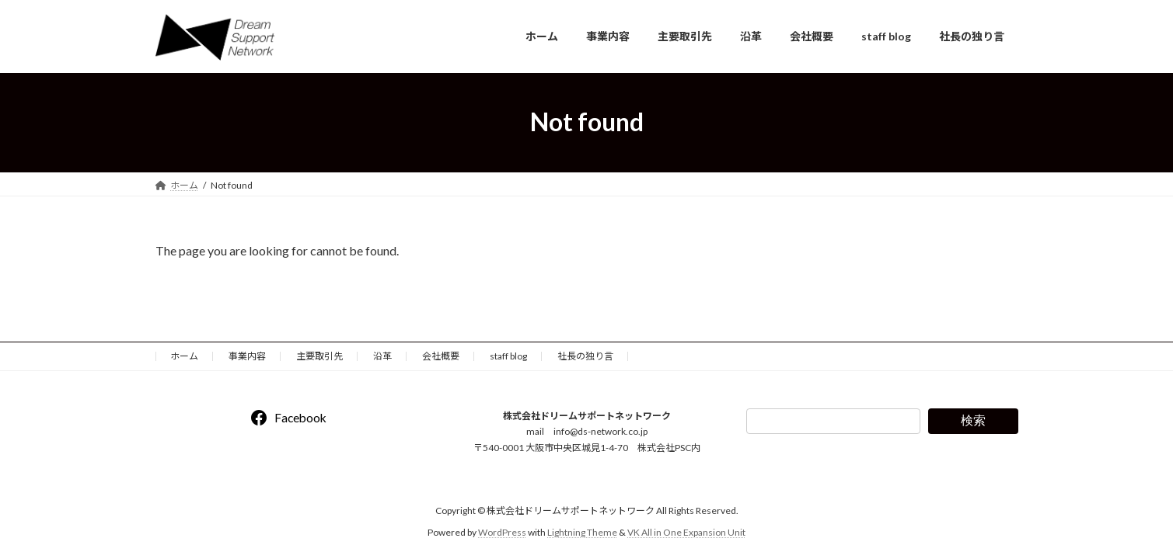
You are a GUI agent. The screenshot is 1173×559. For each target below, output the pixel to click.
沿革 (382, 356)
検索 (973, 420)
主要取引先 (319, 356)
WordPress (502, 532)
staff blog (508, 356)
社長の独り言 (585, 356)
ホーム (184, 356)
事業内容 (247, 356)
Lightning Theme (582, 532)
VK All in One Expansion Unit (686, 532)
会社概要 (440, 356)
